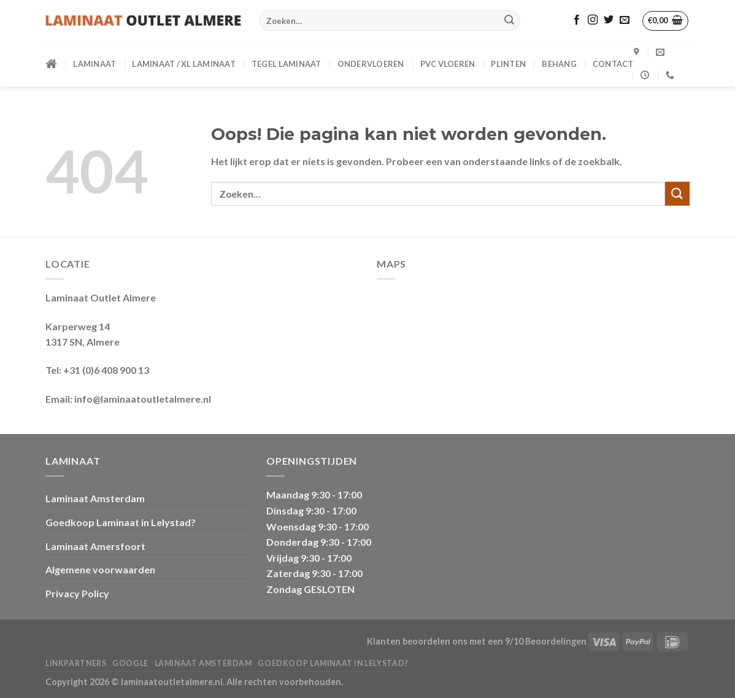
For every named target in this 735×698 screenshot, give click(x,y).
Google (130, 663)
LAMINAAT (94, 64)
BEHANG (559, 64)
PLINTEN (508, 64)
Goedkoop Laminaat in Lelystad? (120, 522)
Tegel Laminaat (286, 64)
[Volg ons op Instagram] (593, 20)
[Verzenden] (509, 20)
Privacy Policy (77, 593)
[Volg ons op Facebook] (577, 20)
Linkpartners (75, 663)
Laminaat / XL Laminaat (184, 64)
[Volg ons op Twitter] (609, 20)
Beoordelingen (556, 641)
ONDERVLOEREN (370, 64)
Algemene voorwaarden (100, 569)
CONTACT (613, 64)
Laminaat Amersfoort (95, 546)
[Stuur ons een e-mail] (624, 20)
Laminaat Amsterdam (95, 498)
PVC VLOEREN (447, 64)
